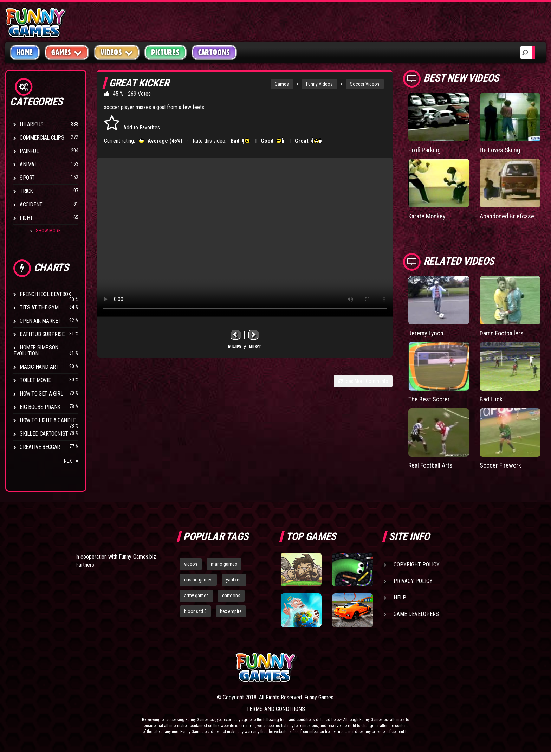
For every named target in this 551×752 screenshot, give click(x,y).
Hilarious (31, 124)
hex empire (231, 611)
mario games (224, 564)
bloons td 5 (195, 611)
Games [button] (66, 52)
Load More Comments (363, 381)
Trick (26, 191)
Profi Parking (424, 150)
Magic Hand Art (39, 367)
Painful (29, 151)
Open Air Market (40, 320)
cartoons (231, 595)
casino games (198, 580)
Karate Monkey (427, 216)
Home (25, 52)
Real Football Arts (430, 465)
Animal (28, 164)
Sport (27, 177)
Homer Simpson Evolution (35, 350)
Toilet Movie (35, 380)
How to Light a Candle (48, 420)
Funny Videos (319, 84)
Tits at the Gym (39, 307)
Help (400, 597)
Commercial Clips (42, 137)
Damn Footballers (502, 333)
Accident (31, 204)
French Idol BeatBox (45, 294)
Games (282, 84)
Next (71, 461)
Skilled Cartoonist (44, 433)
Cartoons (214, 52)
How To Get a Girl (41, 393)
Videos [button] (117, 52)
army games (196, 595)
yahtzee (234, 580)
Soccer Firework (500, 465)
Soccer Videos (365, 84)
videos (190, 564)
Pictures (165, 52)
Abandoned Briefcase (507, 216)
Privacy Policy (413, 581)
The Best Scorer (429, 399)
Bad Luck (491, 399)
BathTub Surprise (42, 334)
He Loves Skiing (500, 150)
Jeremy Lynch (425, 333)
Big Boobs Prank (40, 407)
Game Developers (416, 614)
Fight (26, 217)
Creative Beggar (40, 447)
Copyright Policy (417, 564)
